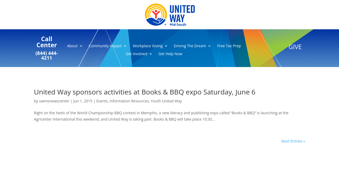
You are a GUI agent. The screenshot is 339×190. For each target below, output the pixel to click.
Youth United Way (166, 100)
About (72, 46)
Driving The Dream (190, 46)
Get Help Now (170, 54)
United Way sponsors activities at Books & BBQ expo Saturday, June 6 (144, 92)
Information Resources (129, 100)
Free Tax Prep (229, 46)
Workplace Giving (148, 46)
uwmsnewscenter (54, 100)
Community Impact (105, 46)
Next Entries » (293, 141)
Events (102, 100)
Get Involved (137, 54)
